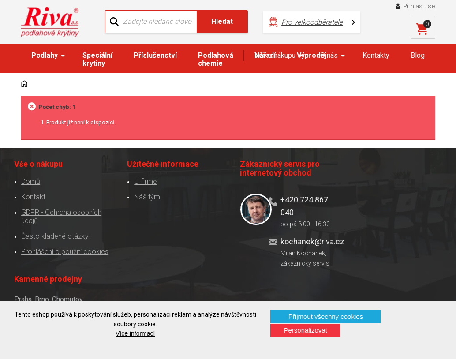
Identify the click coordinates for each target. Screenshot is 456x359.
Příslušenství (155, 55)
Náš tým (144, 196)
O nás (329, 55)
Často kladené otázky (55, 236)
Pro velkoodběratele (310, 22)
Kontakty (376, 55)
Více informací (135, 333)
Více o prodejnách (400, 296)
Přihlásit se (419, 6)
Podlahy (44, 55)
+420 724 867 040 (298, 205)
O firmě (142, 181)
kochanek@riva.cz (303, 241)
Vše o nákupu (274, 55)
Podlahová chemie (215, 59)
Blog (418, 55)
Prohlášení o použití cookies (64, 251)
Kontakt (33, 196)
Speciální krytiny (97, 59)
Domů (30, 181)
